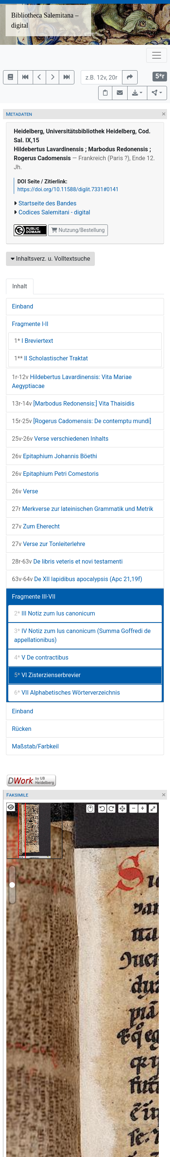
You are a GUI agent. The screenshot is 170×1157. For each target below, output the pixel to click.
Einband (22, 306)
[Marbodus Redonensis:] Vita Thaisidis (73, 403)
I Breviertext (33, 340)
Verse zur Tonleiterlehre (48, 544)
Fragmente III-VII (33, 596)
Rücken (21, 728)
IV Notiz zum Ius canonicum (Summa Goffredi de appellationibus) (82, 635)
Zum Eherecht (36, 526)
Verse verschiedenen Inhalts (60, 438)
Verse (25, 491)
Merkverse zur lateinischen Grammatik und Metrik (82, 508)
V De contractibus (41, 657)
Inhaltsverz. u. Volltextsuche (50, 258)
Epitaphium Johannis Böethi (54, 456)
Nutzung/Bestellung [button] (78, 230)
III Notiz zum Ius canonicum (54, 613)
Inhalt (19, 286)
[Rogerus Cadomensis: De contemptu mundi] (81, 421)
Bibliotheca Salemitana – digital (44, 20)
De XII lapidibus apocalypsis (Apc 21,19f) (77, 579)
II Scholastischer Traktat (51, 358)
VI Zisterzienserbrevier (47, 675)
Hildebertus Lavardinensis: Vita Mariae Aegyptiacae (72, 381)
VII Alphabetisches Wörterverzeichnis (67, 692)
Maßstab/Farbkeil (35, 746)
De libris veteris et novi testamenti (67, 561)
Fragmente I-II (30, 324)
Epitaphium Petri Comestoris (55, 473)
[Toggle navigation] (156, 55)
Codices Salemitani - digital (54, 212)
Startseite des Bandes (48, 203)
